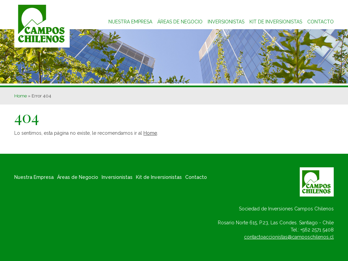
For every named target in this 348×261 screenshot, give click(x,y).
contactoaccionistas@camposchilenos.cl (289, 237)
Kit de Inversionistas (159, 177)
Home (20, 95)
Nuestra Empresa (130, 21)
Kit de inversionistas (275, 21)
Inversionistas (226, 21)
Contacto (320, 21)
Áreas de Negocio (180, 21)
